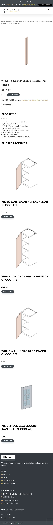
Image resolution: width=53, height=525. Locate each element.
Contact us (6, 474)
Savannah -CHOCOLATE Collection (16, 21)
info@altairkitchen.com (28, 4)
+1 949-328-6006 (10, 4)
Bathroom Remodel (9, 483)
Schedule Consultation (45, 4)
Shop (5, 477)
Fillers (37, 21)
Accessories (31, 21)
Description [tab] (7, 105)
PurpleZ (21, 523)
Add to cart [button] (7, 217)
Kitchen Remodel (8, 480)
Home (3, 21)
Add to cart (13, 94)
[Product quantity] (3, 94)
